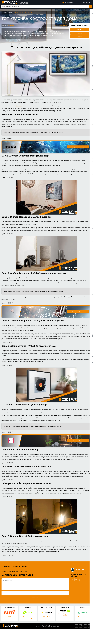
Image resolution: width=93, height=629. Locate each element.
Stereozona (79, 33)
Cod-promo (19, 106)
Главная (5, 12)
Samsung (79, 29)
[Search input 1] (45, 6)
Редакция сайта (46, 625)
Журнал (11, 12)
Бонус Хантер (80, 569)
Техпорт (80, 36)
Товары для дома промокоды (60, 25)
